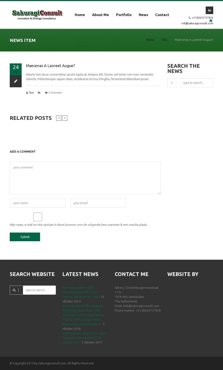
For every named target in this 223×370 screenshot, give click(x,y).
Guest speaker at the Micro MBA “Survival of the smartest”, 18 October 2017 (84, 338)
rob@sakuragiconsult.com (197, 23)
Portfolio (124, 15)
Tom (31, 92)
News (143, 15)
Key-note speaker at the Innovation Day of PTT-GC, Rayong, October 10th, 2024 (81, 292)
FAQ (164, 39)
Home (80, 15)
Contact (162, 15)
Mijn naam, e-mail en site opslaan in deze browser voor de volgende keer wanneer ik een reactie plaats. (79, 224)
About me (100, 15)
